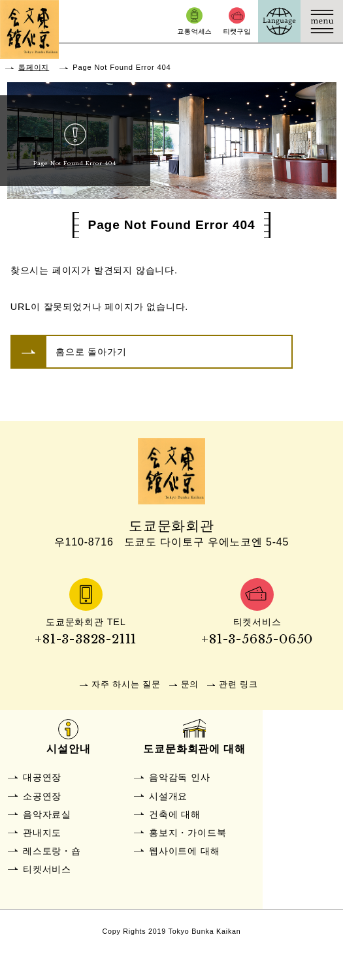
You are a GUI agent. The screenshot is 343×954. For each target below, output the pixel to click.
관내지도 (42, 832)
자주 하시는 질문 (125, 684)
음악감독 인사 (179, 777)
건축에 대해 (175, 814)
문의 (190, 684)
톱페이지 (33, 67)
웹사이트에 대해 (184, 851)
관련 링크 (238, 684)
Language (279, 21)
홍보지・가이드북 (187, 832)
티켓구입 (237, 21)
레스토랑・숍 (52, 851)
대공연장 (42, 777)
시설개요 (168, 796)
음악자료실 (47, 814)
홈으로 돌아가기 (91, 351)
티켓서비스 (47, 869)
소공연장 (42, 796)
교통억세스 (194, 21)
